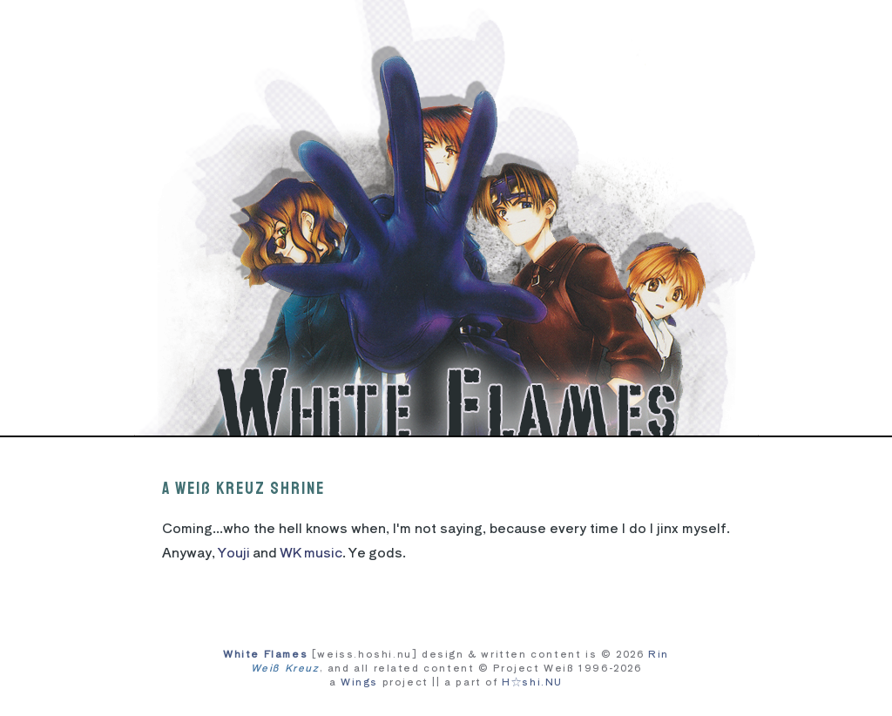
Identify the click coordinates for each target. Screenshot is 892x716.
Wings (359, 681)
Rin (658, 653)
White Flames (265, 653)
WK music (311, 551)
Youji (234, 551)
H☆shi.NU (532, 681)
